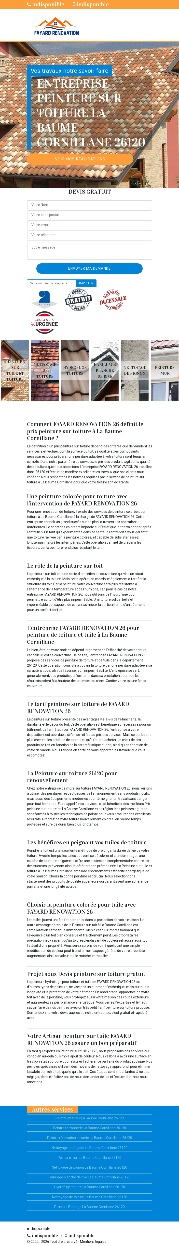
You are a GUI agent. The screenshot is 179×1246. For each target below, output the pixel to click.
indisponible (45, 4)
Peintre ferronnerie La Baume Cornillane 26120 (89, 1128)
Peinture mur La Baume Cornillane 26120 (89, 1158)
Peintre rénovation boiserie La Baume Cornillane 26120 (89, 1138)
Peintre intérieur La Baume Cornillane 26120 (89, 1118)
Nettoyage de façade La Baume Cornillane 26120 (89, 1148)
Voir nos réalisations (80, 159)
